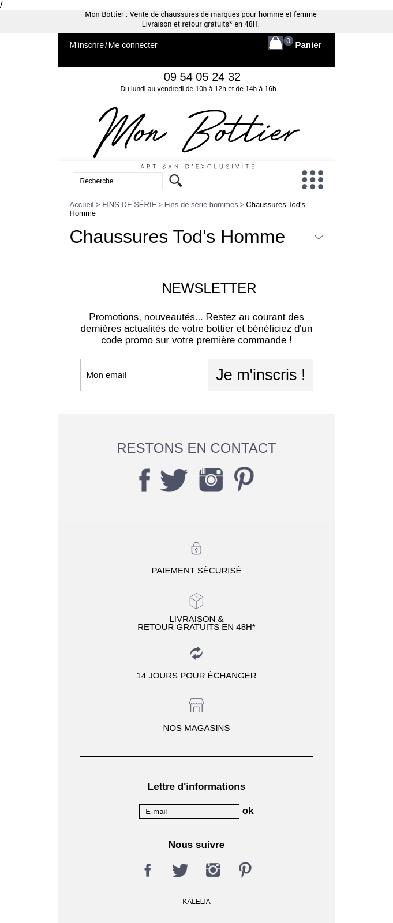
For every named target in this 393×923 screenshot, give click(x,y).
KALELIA (196, 902)
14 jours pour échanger (196, 675)
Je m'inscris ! (260, 375)
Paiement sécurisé (196, 570)
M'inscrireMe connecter (114, 45)
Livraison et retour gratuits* (187, 24)
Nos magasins (196, 728)
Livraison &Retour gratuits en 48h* (196, 622)
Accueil (82, 204)
